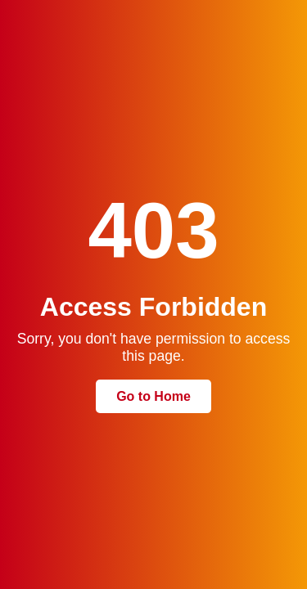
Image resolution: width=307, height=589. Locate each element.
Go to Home (153, 396)
